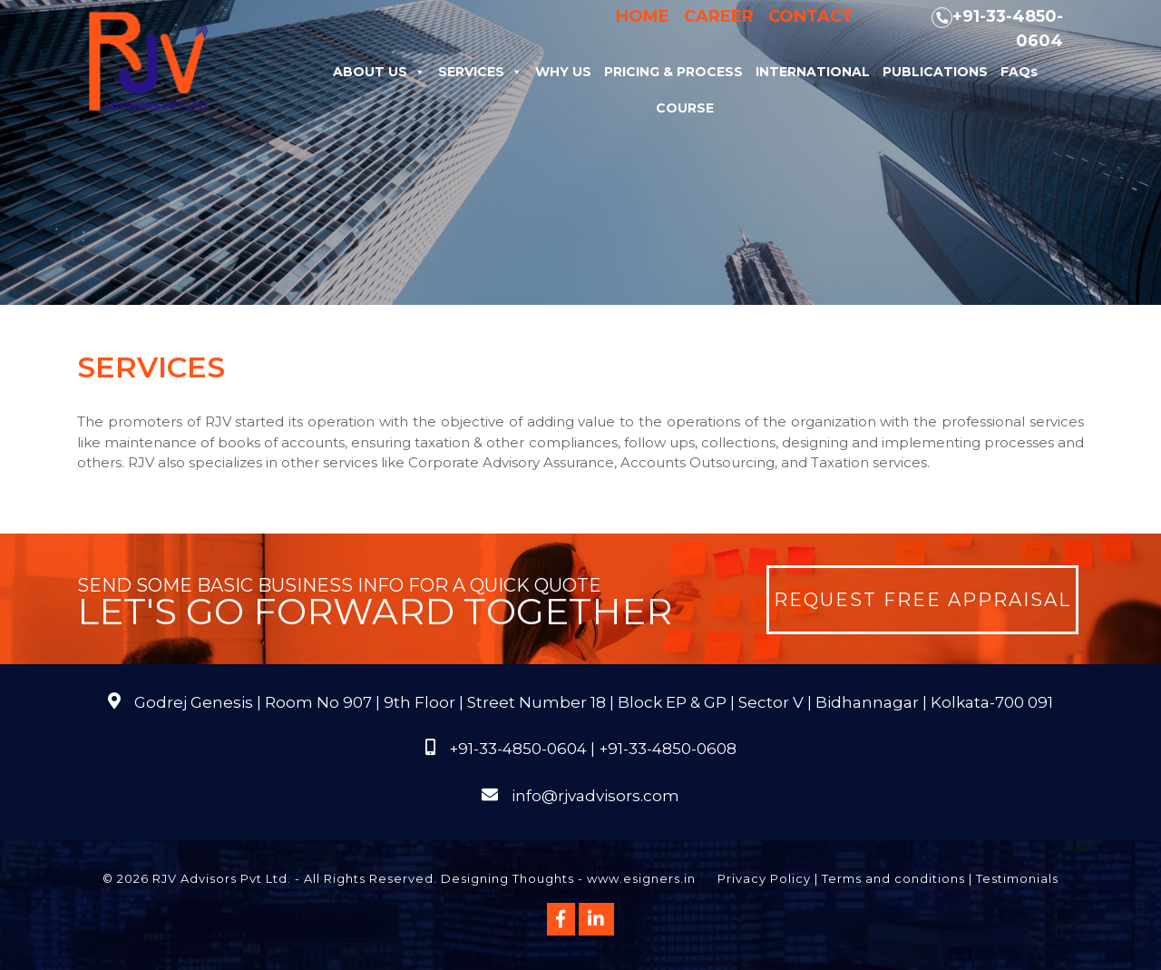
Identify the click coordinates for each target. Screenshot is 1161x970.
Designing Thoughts (507, 878)
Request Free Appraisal (922, 600)
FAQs (1019, 72)
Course (685, 108)
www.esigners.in (641, 878)
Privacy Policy (764, 878)
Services (480, 72)
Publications (935, 72)
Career (719, 16)
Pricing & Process (673, 72)
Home (642, 16)
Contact (811, 16)
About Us (379, 72)
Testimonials (1017, 878)
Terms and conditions (893, 878)
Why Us (563, 72)
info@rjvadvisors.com (595, 796)
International (813, 72)
